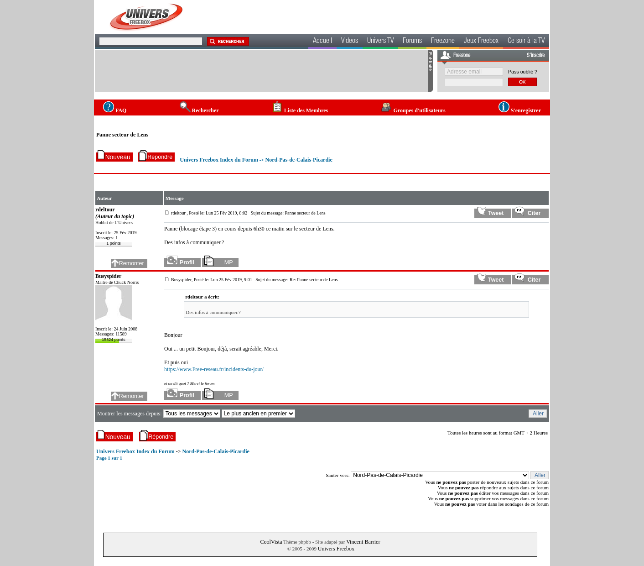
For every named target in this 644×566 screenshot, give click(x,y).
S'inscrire (536, 55)
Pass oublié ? (522, 71)
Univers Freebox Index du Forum (219, 160)
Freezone (443, 41)
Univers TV (380, 41)
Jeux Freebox (481, 41)
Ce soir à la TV (526, 41)
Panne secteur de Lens (122, 134)
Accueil (322, 41)
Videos (349, 41)
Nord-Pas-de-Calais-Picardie (298, 160)
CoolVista (271, 542)
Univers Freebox (336, 548)
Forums (412, 41)
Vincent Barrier (363, 542)
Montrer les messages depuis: (130, 413)
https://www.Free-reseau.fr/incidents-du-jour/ (214, 369)
